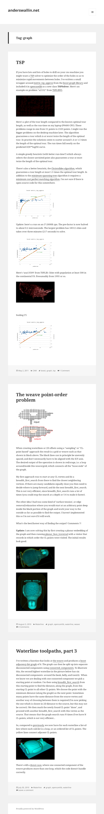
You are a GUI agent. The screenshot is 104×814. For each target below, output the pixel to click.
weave (77, 624)
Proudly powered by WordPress (30, 808)
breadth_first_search (68, 682)
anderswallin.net (23, 10)
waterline (69, 624)
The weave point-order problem (41, 397)
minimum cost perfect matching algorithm (38, 179)
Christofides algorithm (62, 168)
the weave (58, 660)
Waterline (39, 624)
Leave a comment (25, 790)
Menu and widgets (92, 15)
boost (43, 370)
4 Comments (23, 627)
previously (38, 725)
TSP (20, 62)
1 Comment (65, 370)
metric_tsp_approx (43, 82)
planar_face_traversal (56, 534)
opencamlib (36, 86)
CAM (35, 370)
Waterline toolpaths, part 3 (46, 651)
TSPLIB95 (57, 90)
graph (49, 370)
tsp (54, 370)
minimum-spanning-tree (44, 175)
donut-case (35, 765)
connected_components (61, 667)
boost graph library (73, 82)
